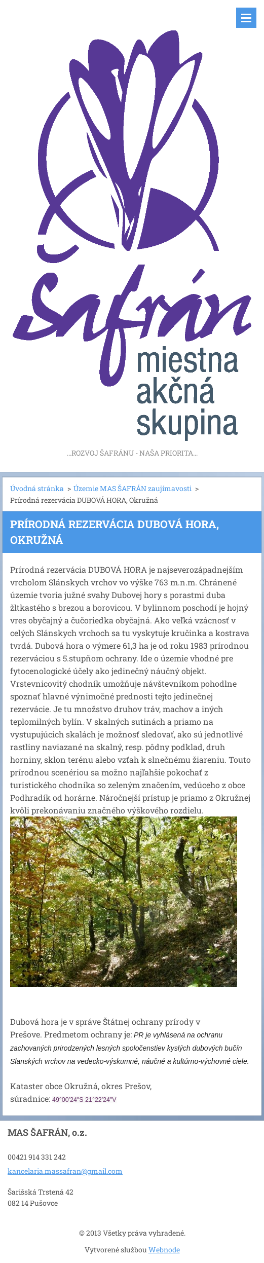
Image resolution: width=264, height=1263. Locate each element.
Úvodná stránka (37, 488)
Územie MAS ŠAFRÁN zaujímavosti (132, 488)
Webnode (164, 1249)
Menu (246, 18)
